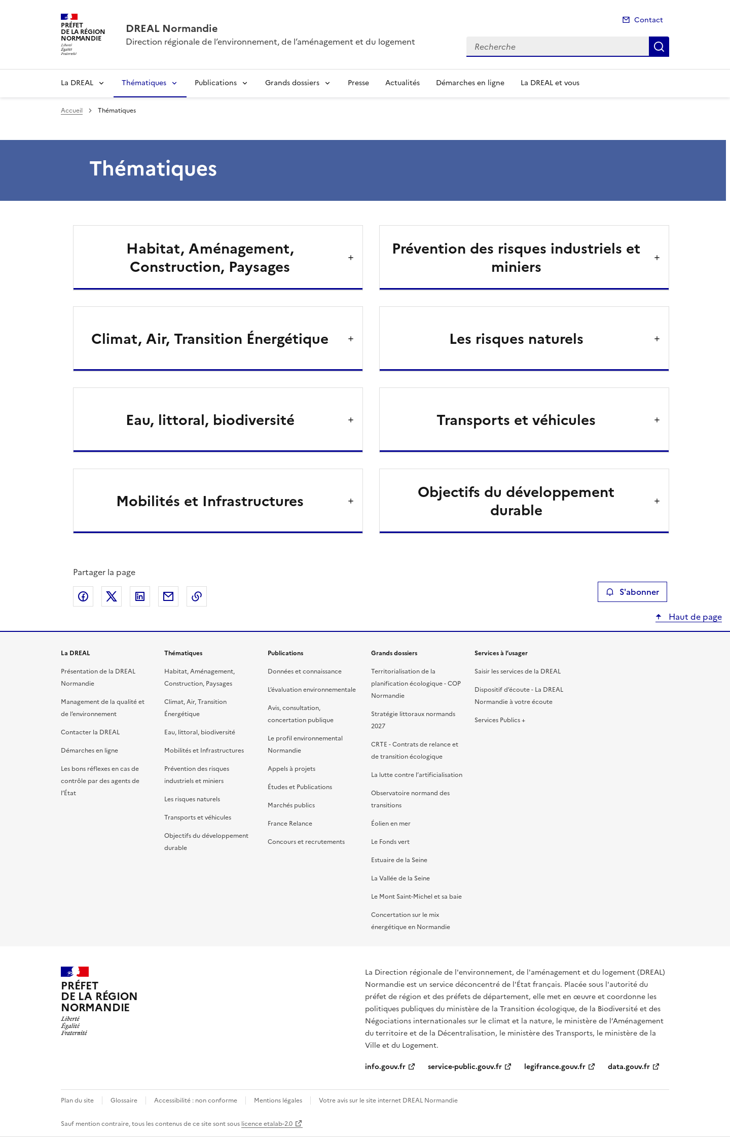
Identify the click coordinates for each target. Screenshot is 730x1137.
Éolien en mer (391, 823)
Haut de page (694, 617)
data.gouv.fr (629, 1066)
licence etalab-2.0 (267, 1123)
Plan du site (77, 1100)
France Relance (290, 823)
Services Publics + (499, 720)
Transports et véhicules (197, 817)
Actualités (402, 83)
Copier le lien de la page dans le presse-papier (197, 596)
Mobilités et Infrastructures (204, 750)
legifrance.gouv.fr (555, 1066)
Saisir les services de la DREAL (517, 671)
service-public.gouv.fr (465, 1066)
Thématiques (144, 83)
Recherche (659, 47)
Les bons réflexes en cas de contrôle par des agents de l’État (100, 781)
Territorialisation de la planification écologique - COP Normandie (416, 683)
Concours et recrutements (306, 841)
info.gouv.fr (385, 1066)
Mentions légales (278, 1100)
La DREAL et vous (550, 83)
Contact (648, 20)
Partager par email (168, 596)
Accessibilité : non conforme (195, 1100)
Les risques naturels (192, 799)
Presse (358, 83)
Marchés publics (291, 805)
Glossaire (124, 1100)
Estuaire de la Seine (399, 860)
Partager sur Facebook (83, 596)
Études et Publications (300, 787)
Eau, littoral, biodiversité (199, 732)
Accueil (72, 110)
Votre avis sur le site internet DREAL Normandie (388, 1100)
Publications (216, 83)
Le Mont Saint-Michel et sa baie (416, 896)
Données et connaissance (305, 671)
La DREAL (77, 83)
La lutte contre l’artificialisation (416, 774)
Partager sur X (111, 596)
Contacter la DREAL (90, 732)
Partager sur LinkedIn (140, 596)
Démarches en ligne (470, 83)
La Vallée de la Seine (400, 878)
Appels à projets (291, 768)
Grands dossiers (292, 83)
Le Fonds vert (390, 841)
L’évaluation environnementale (312, 689)
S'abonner (632, 592)
